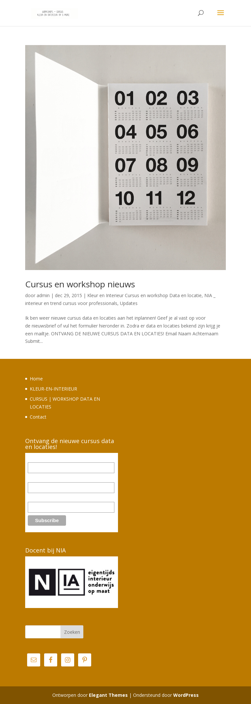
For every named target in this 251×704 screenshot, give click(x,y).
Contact (38, 417)
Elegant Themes (108, 695)
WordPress (186, 695)
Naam (34, 478)
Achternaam (40, 498)
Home (36, 379)
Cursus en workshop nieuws (80, 284)
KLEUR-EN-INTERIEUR (53, 389)
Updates (129, 303)
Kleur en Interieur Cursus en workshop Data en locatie (144, 295)
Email (33, 458)
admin (43, 295)
